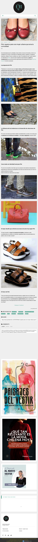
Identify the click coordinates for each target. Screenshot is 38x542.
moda (9, 42)
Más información (26, 541)
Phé (9, 57)
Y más (30, 541)
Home (2, 42)
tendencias (5, 42)
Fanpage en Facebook (19, 305)
